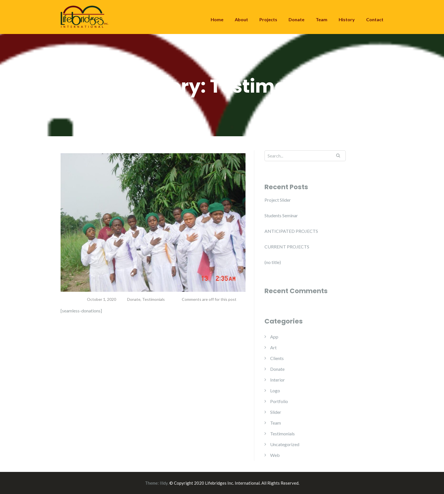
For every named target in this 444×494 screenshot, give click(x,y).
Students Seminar (281, 215)
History (347, 19)
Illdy (164, 483)
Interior (277, 379)
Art (273, 347)
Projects (268, 19)
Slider (275, 412)
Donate (296, 19)
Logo (275, 390)
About (241, 19)
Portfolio (279, 401)
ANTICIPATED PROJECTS (291, 231)
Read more (80, 332)
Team (321, 19)
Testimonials (153, 299)
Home (217, 19)
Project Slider (277, 200)
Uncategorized (284, 444)
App (274, 336)
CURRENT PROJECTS (286, 246)
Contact (374, 19)
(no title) (272, 262)
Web (275, 455)
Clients (277, 358)
